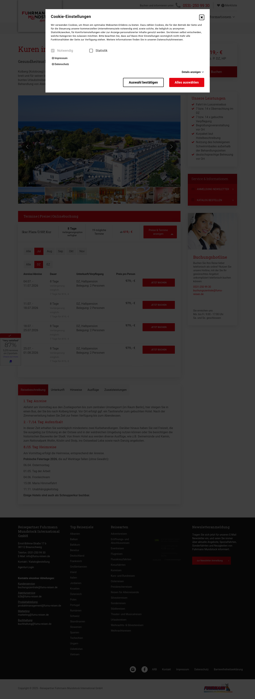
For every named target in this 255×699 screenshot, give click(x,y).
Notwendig (62, 50)
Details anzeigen (191, 72)
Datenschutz (60, 64)
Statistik (98, 50)
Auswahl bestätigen (143, 82)
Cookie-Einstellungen (71, 17)
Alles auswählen (187, 82)
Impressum (60, 58)
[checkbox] (53, 50)
